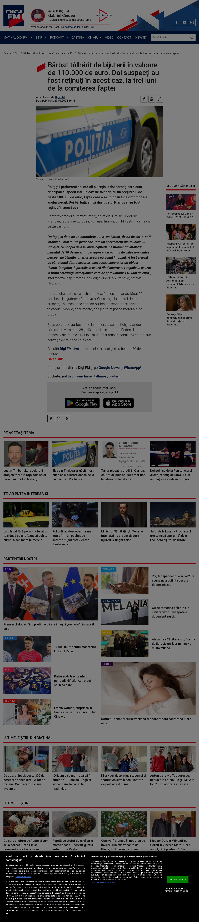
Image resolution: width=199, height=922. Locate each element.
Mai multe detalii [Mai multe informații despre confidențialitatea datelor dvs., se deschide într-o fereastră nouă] (23, 877)
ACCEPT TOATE (178, 879)
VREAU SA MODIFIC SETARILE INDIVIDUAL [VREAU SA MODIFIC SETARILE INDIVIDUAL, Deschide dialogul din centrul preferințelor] (176, 890)
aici (53, 899)
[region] (99, 886)
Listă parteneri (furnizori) (103, 882)
